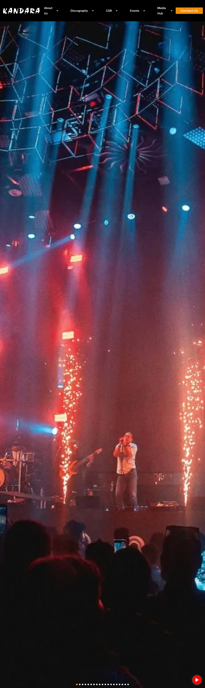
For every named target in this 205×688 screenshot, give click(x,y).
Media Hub (164, 10)
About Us (51, 10)
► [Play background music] (197, 679)
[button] (77, 684)
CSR (112, 10)
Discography (82, 10)
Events (137, 10)
